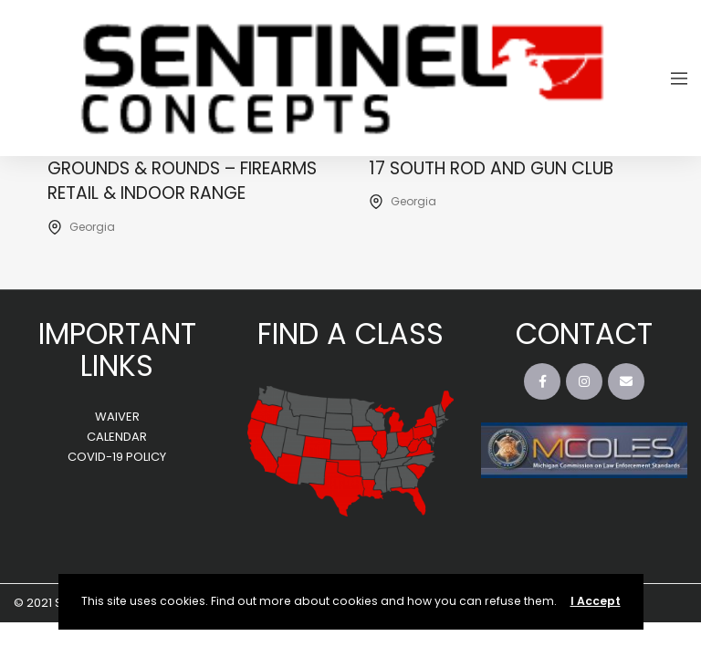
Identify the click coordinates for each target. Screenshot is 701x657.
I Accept (595, 601)
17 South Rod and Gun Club (491, 168)
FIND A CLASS (350, 333)
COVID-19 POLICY (117, 456)
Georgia (92, 227)
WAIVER (117, 416)
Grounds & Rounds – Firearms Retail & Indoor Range (182, 181)
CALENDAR (117, 436)
